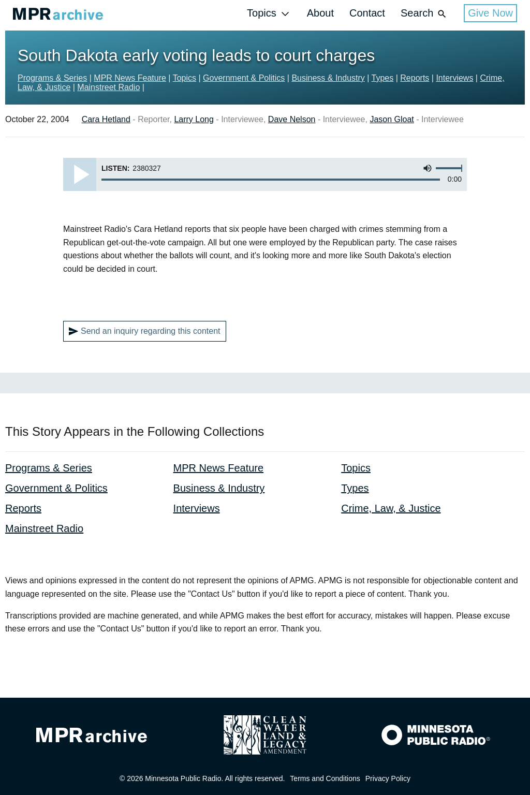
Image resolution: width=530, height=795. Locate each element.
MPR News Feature (130, 77)
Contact (367, 13)
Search (424, 13)
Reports (414, 77)
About (320, 13)
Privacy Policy (387, 778)
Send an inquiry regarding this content (144, 331)
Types (383, 77)
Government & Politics (244, 77)
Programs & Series (52, 77)
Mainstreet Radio (108, 87)
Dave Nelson (292, 119)
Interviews (454, 77)
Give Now (490, 13)
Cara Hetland (106, 119)
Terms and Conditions (325, 778)
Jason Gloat (392, 119)
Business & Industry (327, 77)
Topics (269, 13)
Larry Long (194, 119)
